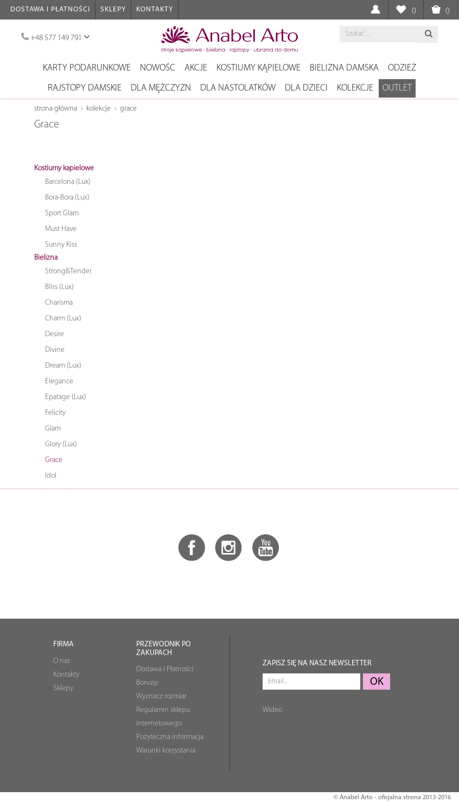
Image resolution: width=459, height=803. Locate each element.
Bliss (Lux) (59, 287)
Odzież (402, 68)
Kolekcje (355, 88)
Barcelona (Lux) (68, 182)
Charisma (59, 303)
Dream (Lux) (63, 366)
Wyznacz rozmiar (161, 696)
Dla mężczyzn (161, 88)
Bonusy (147, 683)
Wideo (272, 710)
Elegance (59, 381)
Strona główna (55, 109)
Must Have (60, 229)
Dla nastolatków (238, 88)
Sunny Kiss (61, 245)
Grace (128, 109)
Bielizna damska (344, 68)
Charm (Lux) (63, 318)
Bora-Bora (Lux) (67, 198)
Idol (50, 476)
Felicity (55, 413)
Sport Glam (62, 213)
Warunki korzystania (165, 751)
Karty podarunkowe (87, 68)
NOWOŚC (157, 68)
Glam (53, 429)
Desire (54, 334)
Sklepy (113, 9)
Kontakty (154, 9)
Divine (55, 350)
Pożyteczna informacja (169, 737)
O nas (61, 661)
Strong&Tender (68, 271)
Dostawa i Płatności (50, 9)
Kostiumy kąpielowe (258, 68)
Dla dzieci (306, 88)
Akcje (195, 68)
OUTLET (397, 88)
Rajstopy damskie (85, 88)
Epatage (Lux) (65, 397)
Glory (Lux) (61, 444)
